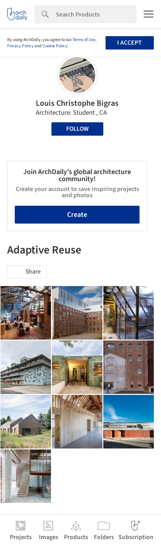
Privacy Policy (20, 46)
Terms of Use (83, 40)
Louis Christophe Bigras (77, 103)
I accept (129, 42)
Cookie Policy (55, 46)
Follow (77, 129)
